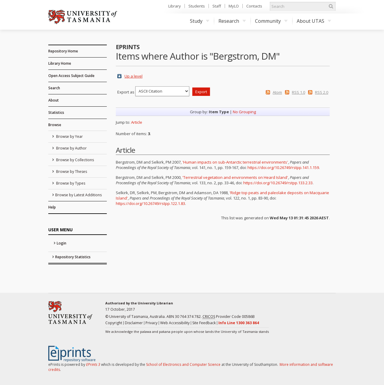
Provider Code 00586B (228, 316)
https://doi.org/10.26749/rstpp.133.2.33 (278, 182)
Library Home (59, 63)
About (53, 100)
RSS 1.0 (298, 92)
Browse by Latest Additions (78, 194)
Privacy (152, 322)
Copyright (113, 322)
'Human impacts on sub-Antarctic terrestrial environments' (235, 162)
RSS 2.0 (321, 92)
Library (174, 6)
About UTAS (314, 21)
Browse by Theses (71, 171)
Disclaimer (134, 322)
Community (271, 21)
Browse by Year (69, 136)
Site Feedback (204, 322)
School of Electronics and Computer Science (183, 364)
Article (136, 122)
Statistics (56, 112)
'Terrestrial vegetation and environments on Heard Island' (235, 177)
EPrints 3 (93, 364)
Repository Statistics (73, 256)
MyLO (234, 6)
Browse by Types (70, 183)
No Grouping (244, 111)
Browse (54, 124)
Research (232, 21)
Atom (277, 92)
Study (199, 21)
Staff (216, 6)
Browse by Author (71, 148)
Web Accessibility (175, 322)
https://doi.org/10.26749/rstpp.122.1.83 (150, 203)
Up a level (133, 76)
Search (54, 87)
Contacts (254, 6)
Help (52, 207)
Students (196, 6)
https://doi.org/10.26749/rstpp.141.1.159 (283, 167)
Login (61, 243)
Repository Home (63, 51)
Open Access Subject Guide (71, 75)
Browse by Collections (74, 159)
